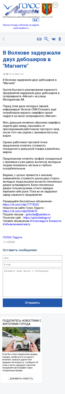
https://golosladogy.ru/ (37, 217)
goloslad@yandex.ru (38, 214)
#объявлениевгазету (16, 224)
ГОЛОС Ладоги (12, 237)
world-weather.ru (21, 28)
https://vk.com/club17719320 (21, 204)
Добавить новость (21, 383)
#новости (55, 221)
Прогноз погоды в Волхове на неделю (21, 25)
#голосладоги (39, 221)
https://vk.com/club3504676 (20, 211)
